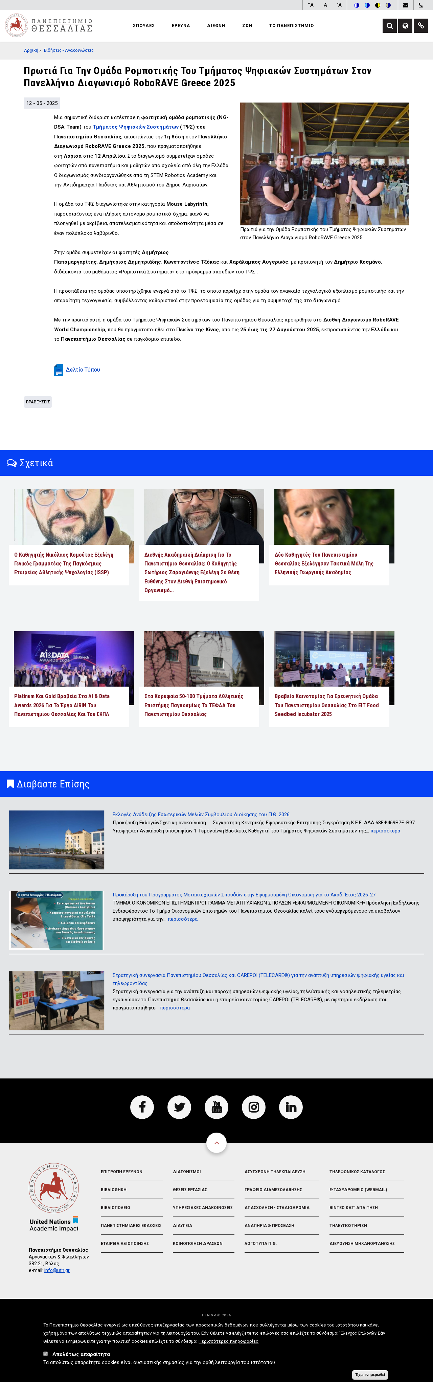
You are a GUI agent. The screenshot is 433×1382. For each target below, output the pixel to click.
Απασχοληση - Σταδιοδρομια (277, 1227)
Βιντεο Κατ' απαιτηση (353, 1227)
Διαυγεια (182, 1245)
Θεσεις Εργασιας (190, 1209)
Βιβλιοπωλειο (115, 1227)
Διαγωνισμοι (187, 1191)
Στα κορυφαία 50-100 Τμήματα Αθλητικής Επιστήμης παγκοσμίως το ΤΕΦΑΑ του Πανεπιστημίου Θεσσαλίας (193, 724)
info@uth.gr (57, 1289)
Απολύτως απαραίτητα (81, 1354)
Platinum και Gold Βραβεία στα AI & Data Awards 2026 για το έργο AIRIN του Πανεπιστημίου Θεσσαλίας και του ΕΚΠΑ (62, 724)
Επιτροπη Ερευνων (121, 1191)
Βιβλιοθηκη (114, 1209)
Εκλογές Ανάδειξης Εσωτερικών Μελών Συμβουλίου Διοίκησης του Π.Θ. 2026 (201, 834)
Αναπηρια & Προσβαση (269, 1245)
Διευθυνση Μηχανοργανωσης (362, 1263)
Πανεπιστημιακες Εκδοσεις (131, 1245)
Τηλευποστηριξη (348, 1245)
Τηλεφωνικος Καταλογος (357, 1191)
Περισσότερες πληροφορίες (228, 1341)
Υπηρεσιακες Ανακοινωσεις (203, 1227)
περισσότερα (385, 850)
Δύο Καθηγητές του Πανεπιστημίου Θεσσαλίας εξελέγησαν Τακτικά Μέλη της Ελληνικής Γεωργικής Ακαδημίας (324, 583)
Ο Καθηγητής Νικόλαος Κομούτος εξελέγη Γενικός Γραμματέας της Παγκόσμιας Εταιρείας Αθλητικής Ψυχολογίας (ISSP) (63, 583)
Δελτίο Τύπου (83, 389)
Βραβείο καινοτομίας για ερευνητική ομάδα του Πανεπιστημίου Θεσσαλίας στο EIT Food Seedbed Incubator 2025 (327, 724)
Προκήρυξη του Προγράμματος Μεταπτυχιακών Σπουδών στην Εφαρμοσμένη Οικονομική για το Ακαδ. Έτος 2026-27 (244, 914)
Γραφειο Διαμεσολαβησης (273, 1209)
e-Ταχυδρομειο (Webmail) (358, 1209)
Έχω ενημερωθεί (370, 1375)
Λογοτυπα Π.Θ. (261, 1263)
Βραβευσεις (38, 421)
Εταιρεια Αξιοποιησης (125, 1263)
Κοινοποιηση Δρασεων (198, 1263)
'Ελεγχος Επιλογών (357, 1333)
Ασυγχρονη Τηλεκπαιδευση (275, 1191)
